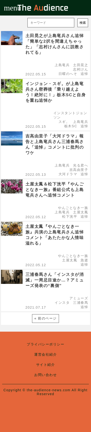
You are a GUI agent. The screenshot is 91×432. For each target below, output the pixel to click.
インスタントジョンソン (70, 115)
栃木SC (70, 126)
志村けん (80, 69)
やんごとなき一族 (73, 208)
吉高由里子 (78, 170)
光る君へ (80, 165)
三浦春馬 (80, 302)
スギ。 (64, 122)
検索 (83, 22)
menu (8, 8)
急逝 (84, 260)
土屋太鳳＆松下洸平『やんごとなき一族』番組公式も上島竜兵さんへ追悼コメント (54, 190)
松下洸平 (69, 216)
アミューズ (78, 298)
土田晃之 (80, 65)
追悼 (84, 74)
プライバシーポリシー (45, 344)
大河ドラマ (67, 174)
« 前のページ (45, 318)
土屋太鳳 (80, 212)
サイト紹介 (45, 365)
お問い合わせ (45, 375)
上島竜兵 (62, 65)
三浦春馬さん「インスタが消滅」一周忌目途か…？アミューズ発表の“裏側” (54, 280)
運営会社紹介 (45, 354)
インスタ (62, 302)
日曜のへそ (67, 74)
